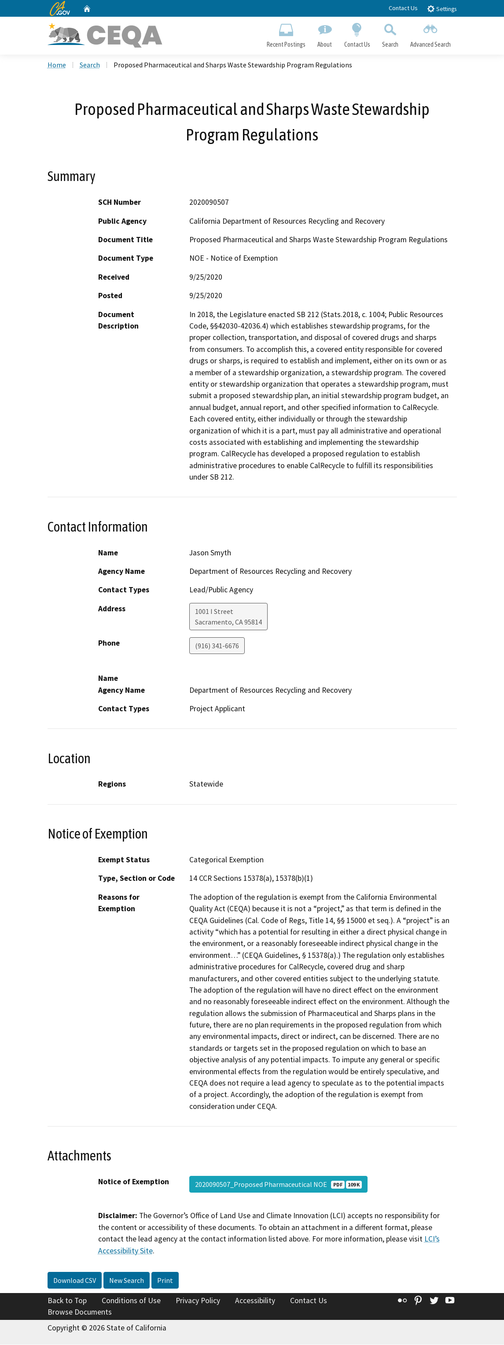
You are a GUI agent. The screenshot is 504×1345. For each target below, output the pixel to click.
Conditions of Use (131, 1301)
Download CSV (74, 1281)
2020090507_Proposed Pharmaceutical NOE (278, 1185)
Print (165, 1281)
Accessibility (255, 1301)
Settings (441, 8)
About (325, 33)
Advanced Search (430, 33)
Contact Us (403, 8)
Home (57, 65)
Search (390, 33)
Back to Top (67, 1301)
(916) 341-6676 (217, 646)
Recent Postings (286, 33)
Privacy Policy (198, 1301)
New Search (126, 1281)
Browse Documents (80, 1312)
